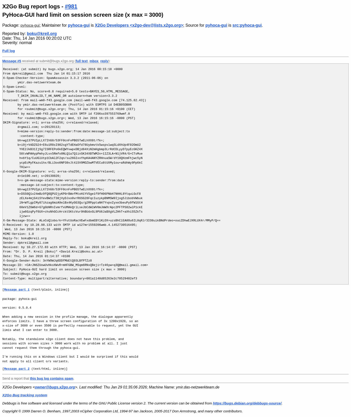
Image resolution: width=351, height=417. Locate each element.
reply (104, 61)
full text (82, 61)
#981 (71, 6)
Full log (8, 51)
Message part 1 (17, 290)
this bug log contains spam (51, 378)
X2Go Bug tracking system (24, 395)
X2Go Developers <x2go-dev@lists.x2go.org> (139, 25)
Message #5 (11, 61)
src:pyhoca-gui (247, 25)
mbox (93, 61)
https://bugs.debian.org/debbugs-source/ (247, 403)
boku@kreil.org (42, 33)
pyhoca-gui (29, 25)
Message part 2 (17, 369)
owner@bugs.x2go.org (55, 387)
